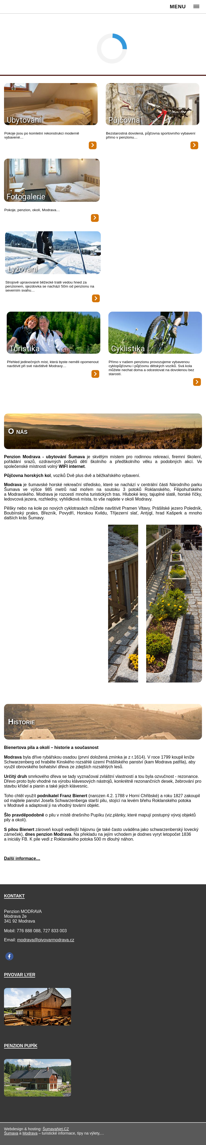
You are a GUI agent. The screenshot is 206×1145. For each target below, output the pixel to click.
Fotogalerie (26, 196)
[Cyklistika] (155, 333)
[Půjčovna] (152, 104)
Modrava (30, 1133)
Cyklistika (128, 348)
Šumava (11, 1133)
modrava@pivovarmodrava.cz (45, 940)
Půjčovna (124, 120)
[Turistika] (53, 333)
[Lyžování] (53, 253)
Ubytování (24, 120)
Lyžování (22, 269)
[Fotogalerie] (52, 181)
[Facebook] (9, 956)
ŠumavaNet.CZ (56, 1129)
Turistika (24, 348)
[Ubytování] (51, 104)
